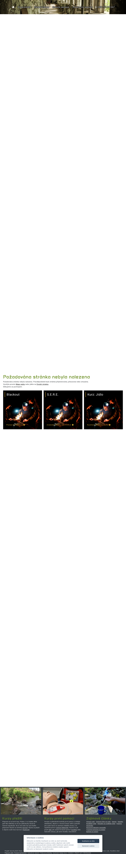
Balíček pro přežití (92, 831)
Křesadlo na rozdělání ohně (106, 823)
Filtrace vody (90, 821)
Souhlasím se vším (88, 841)
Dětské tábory (41, 7)
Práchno (119, 823)
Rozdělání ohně (91, 823)
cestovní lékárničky (62, 827)
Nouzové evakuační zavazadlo (96, 827)
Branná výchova (61, 7)
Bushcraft (26, 829)
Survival (25, 827)
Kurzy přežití (24, 7)
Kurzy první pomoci (82, 7)
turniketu (74, 829)
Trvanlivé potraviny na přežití (95, 829)
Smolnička (89, 825)
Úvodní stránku (42, 384)
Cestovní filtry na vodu (103, 821)
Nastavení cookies (88, 846)
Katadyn (120, 821)
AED (50, 829)
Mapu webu (20, 384)
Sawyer (114, 821)
